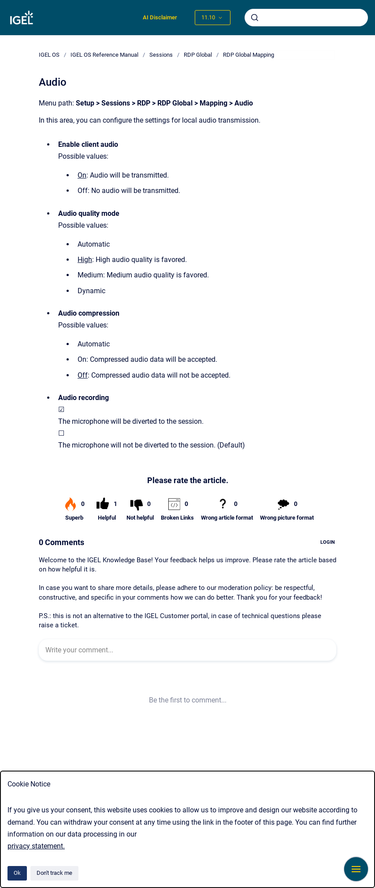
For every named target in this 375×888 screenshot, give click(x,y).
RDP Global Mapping (248, 54)
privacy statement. (36, 846)
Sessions (161, 54)
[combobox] (306, 17)
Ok (17, 873)
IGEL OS (49, 54)
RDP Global (198, 54)
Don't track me (54, 873)
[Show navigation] (356, 869)
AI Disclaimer (160, 17)
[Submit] (255, 18)
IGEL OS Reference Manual (104, 54)
